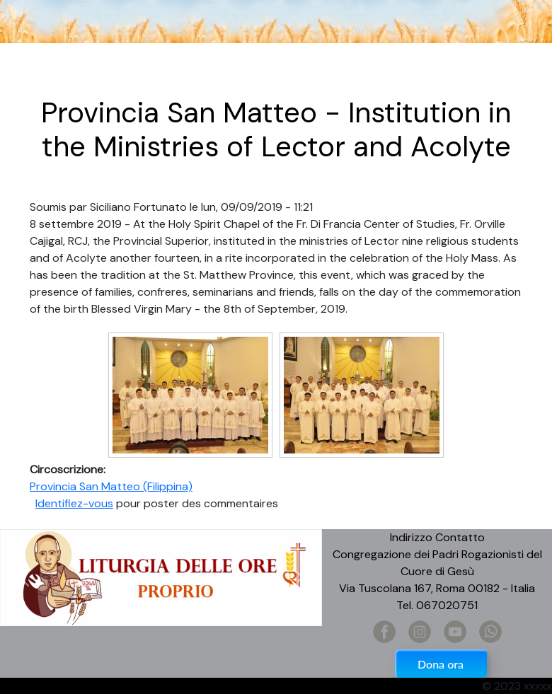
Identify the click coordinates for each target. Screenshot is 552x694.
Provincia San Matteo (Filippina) (111, 486)
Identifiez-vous (74, 503)
